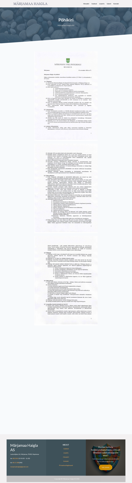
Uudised (94, 4)
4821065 (15, 458)
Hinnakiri (86, 4)
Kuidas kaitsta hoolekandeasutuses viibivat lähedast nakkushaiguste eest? (105, 453)
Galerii (109, 4)
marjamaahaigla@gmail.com (19, 467)
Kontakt (116, 4)
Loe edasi (105, 470)
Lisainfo (101, 4)
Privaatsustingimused (66, 465)
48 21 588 (16, 462)
